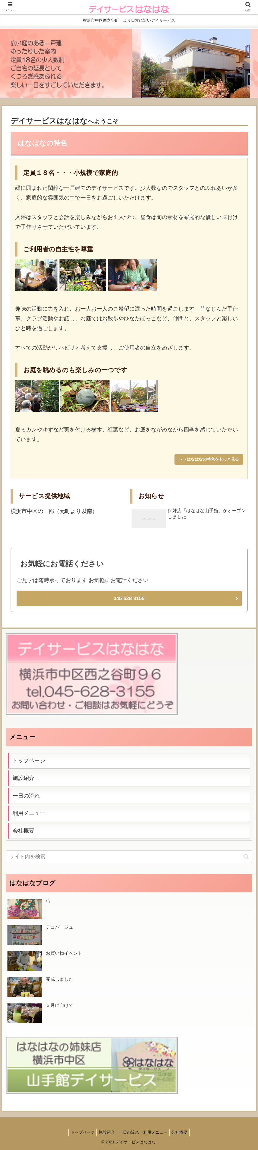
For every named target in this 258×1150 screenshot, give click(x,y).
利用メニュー (29, 813)
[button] (246, 856)
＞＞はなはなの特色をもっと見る (209, 459)
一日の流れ (26, 795)
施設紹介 (23, 778)
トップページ (29, 760)
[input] (129, 856)
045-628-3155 (129, 598)
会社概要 (23, 830)
